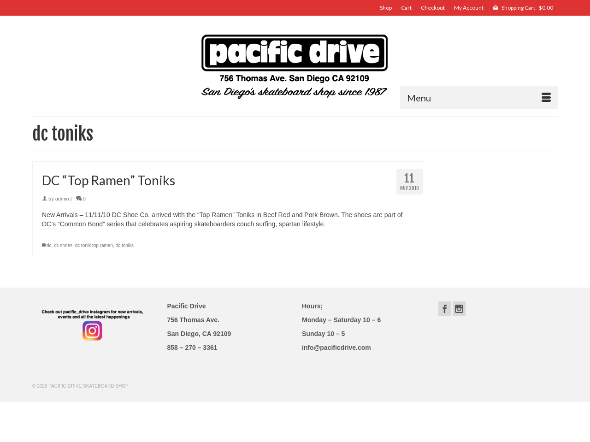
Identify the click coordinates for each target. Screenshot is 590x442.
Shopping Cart (523, 7)
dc (49, 245)
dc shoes (63, 245)
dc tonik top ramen (94, 245)
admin (62, 198)
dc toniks (125, 245)
